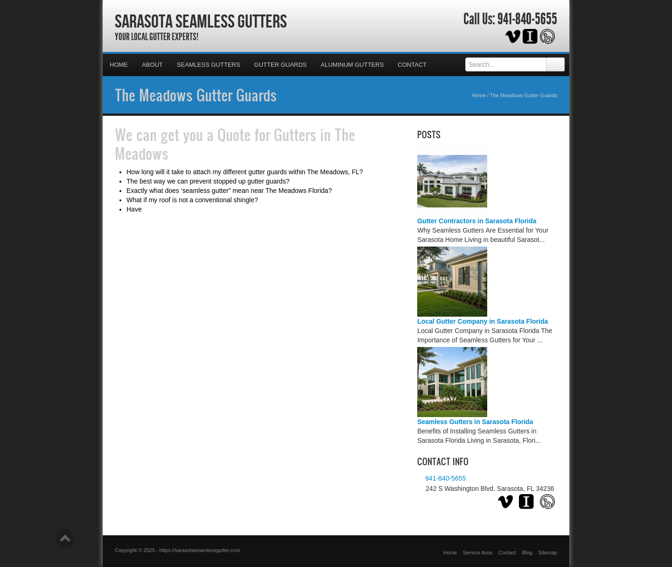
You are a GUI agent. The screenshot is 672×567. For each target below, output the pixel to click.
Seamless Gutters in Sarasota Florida (475, 421)
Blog (527, 552)
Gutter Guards (280, 64)
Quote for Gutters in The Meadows (235, 143)
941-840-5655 (527, 19)
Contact (412, 64)
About (152, 64)
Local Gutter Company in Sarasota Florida (482, 321)
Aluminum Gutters (352, 64)
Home (119, 64)
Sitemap (548, 552)
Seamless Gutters (208, 64)
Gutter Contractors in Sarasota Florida (476, 221)
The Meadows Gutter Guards (196, 95)
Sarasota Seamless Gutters (201, 21)
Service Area (477, 552)
